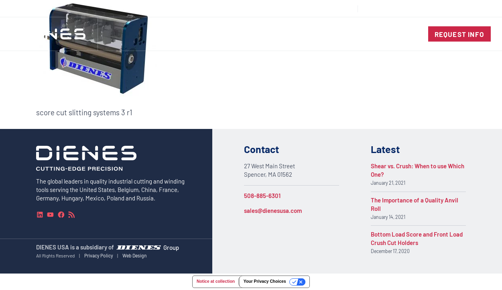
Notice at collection (216, 281)
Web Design (134, 255)
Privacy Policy (98, 255)
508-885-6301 (262, 195)
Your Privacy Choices (265, 281)
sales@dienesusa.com (273, 210)
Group (171, 247)
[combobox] (472, 9)
